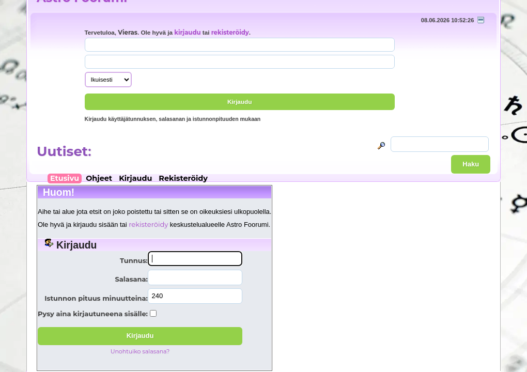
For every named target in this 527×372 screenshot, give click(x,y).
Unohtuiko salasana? (140, 351)
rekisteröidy (230, 32)
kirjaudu (187, 32)
